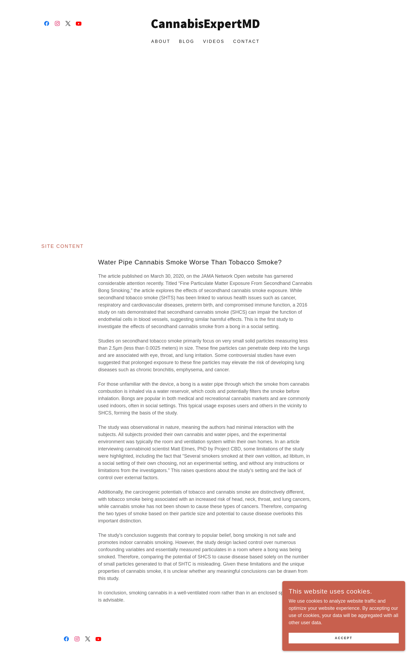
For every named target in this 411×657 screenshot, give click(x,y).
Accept (351, 638)
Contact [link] (246, 41)
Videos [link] (214, 41)
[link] (46, 23)
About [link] (160, 41)
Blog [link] (186, 41)
